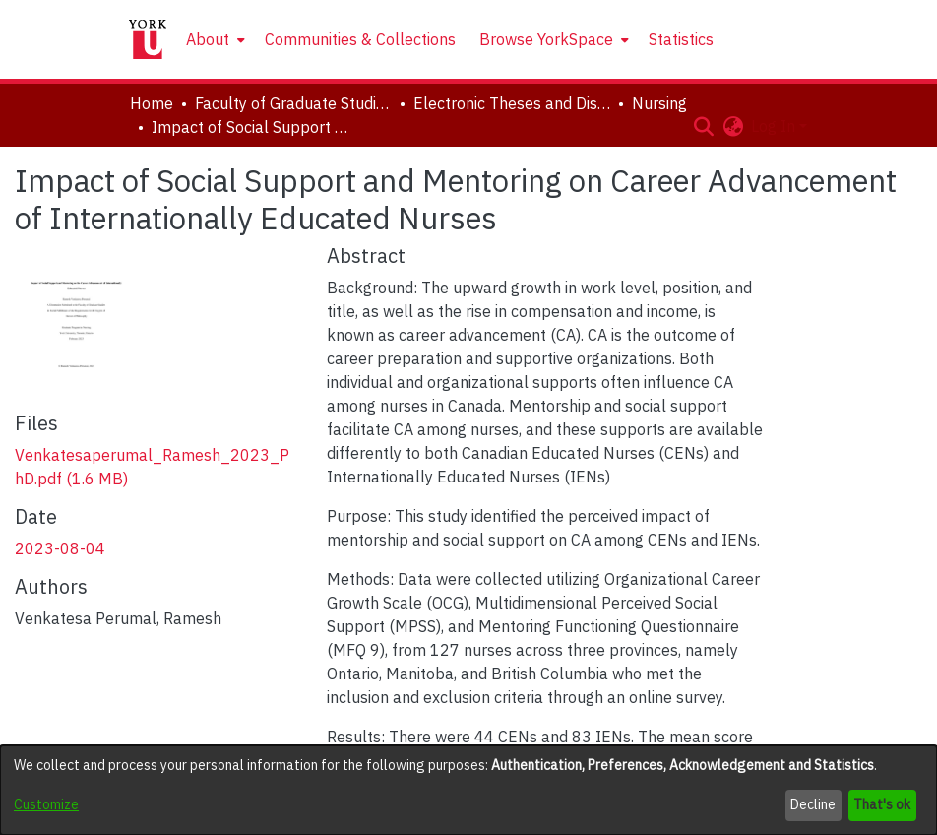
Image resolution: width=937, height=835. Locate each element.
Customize (46, 804)
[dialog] (468, 790)
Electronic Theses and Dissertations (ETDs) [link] (511, 103)
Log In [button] (775, 126)
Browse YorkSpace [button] (546, 39)
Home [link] (151, 103)
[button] (703, 126)
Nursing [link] (659, 103)
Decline (813, 804)
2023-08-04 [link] (60, 548)
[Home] (147, 39)
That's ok (881, 804)
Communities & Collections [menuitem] (360, 39)
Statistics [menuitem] (681, 39)
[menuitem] (213, 39)
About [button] (207, 39)
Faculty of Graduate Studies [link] (293, 103)
